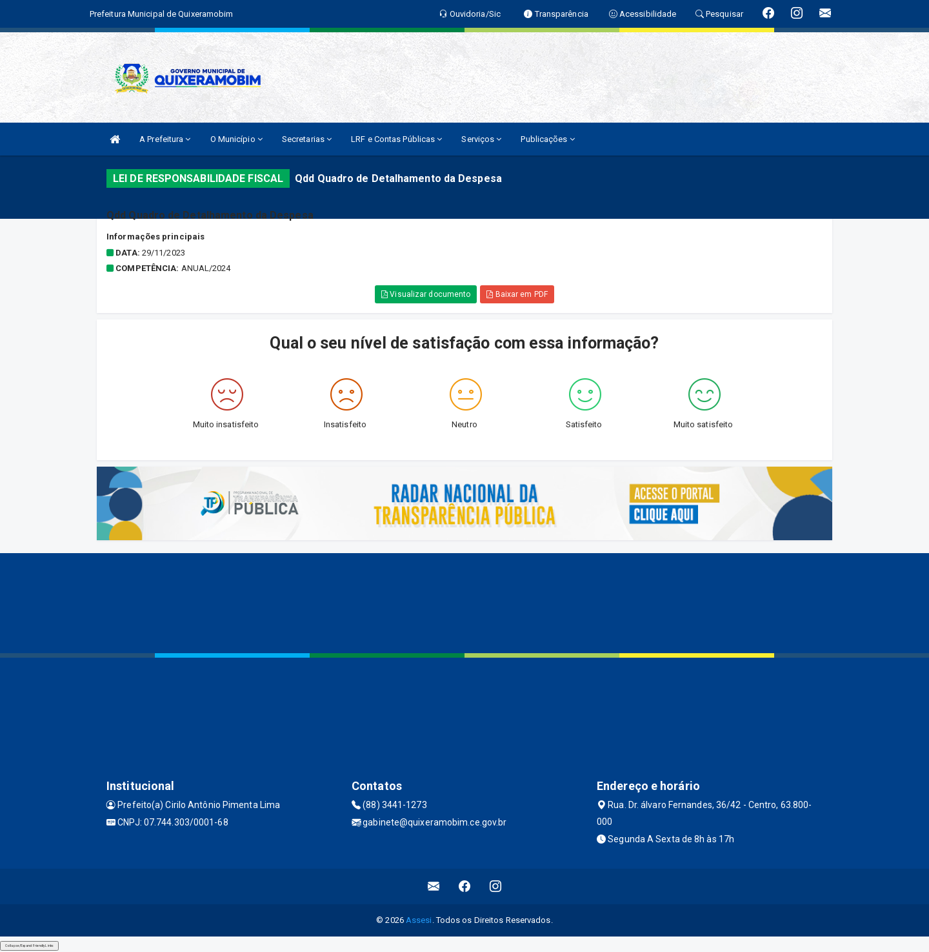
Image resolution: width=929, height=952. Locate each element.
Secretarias (307, 139)
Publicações (547, 139)
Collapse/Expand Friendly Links (29, 945)
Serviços (481, 139)
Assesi (419, 920)
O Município (236, 139)
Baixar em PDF (517, 294)
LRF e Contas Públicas (396, 139)
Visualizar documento (425, 294)
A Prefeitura (164, 139)
